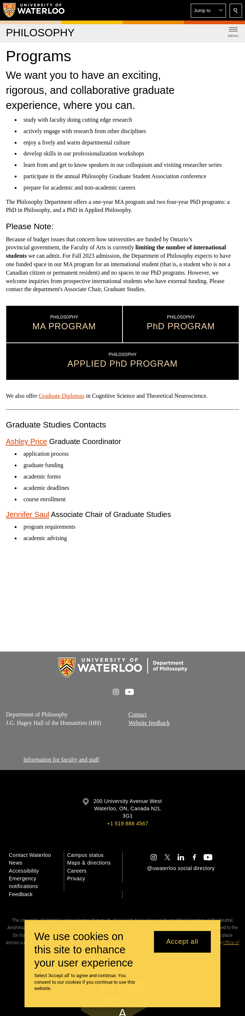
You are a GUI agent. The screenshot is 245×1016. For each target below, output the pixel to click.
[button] (208, 10)
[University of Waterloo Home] (34, 10)
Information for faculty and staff (61, 759)
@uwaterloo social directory (181, 868)
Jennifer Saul (27, 514)
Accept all (182, 941)
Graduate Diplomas (62, 396)
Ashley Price (26, 441)
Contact (137, 714)
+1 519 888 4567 (127, 823)
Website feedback (149, 723)
